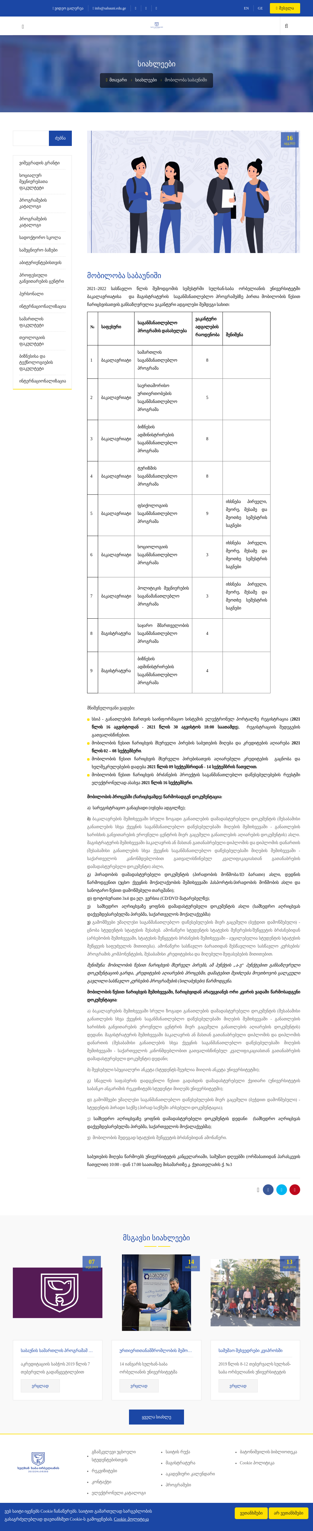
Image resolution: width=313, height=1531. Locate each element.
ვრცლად (40, 1386)
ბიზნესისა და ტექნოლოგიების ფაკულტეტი (36, 362)
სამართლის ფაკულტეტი (31, 322)
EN (246, 8)
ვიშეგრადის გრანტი (39, 163)
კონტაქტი (101, 1482)
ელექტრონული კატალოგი (119, 1493)
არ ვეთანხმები (288, 1513)
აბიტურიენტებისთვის (40, 262)
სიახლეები (146, 80)
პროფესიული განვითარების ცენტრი (41, 278)
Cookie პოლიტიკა (257, 1463)
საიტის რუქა (178, 1452)
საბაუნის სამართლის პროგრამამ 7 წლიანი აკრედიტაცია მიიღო (85, 1350)
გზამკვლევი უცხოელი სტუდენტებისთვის (114, 1456)
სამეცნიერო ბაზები (38, 250)
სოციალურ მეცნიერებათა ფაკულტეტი (33, 181)
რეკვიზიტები (104, 1471)
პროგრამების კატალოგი (33, 203)
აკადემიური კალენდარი (190, 1474)
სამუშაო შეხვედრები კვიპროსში (250, 1350)
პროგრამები (178, 1485)
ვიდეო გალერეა (68, 8)
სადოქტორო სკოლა (40, 237)
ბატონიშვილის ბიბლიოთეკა (268, 1452)
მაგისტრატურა (180, 1463)
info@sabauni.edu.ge (109, 8)
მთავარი (116, 80)
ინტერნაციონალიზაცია (42, 306)
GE (260, 8)
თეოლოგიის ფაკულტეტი (32, 340)
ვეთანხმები (251, 1513)
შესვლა (285, 8)
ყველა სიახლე (156, 1417)
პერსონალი (31, 294)
